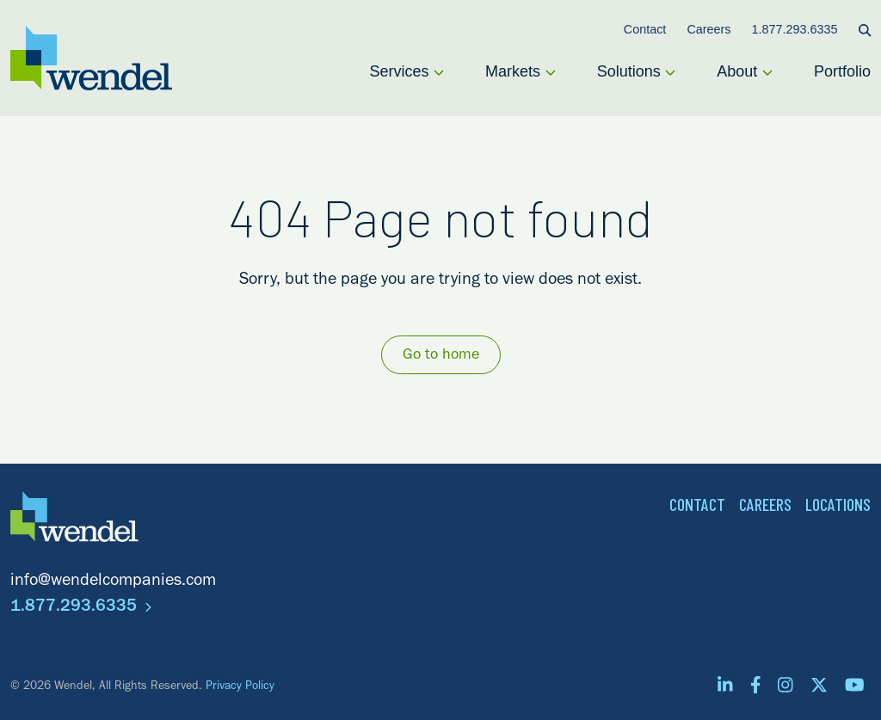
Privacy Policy (240, 687)
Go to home (441, 356)
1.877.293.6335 (80, 608)
